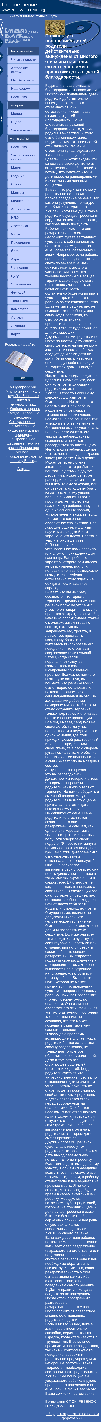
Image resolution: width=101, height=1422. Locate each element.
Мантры (17, 192)
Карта (15, 334)
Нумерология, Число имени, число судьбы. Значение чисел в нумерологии (23, 395)
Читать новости (23, 59)
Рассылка (19, 97)
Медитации (20, 201)
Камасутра (19, 309)
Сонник (17, 184)
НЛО (15, 217)
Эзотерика (19, 226)
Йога (15, 251)
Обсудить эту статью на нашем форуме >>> (72, 1416)
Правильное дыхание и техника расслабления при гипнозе (23, 445)
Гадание (18, 176)
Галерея (16, 105)
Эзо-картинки (22, 130)
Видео (16, 122)
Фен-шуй (18, 292)
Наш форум (20, 88)
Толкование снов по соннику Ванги (25, 458)
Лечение (18, 326)
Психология (20, 242)
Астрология (20, 209)
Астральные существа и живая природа (23, 430)
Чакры (16, 234)
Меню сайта (19, 138)
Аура (15, 259)
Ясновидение (22, 284)
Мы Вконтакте (22, 80)
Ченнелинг (19, 267)
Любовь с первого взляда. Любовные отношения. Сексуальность (24, 415)
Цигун (16, 276)
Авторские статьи (19, 70)
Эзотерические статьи (23, 157)
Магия (16, 167)
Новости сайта (21, 51)
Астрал (17, 317)
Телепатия (19, 301)
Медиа (16, 113)
